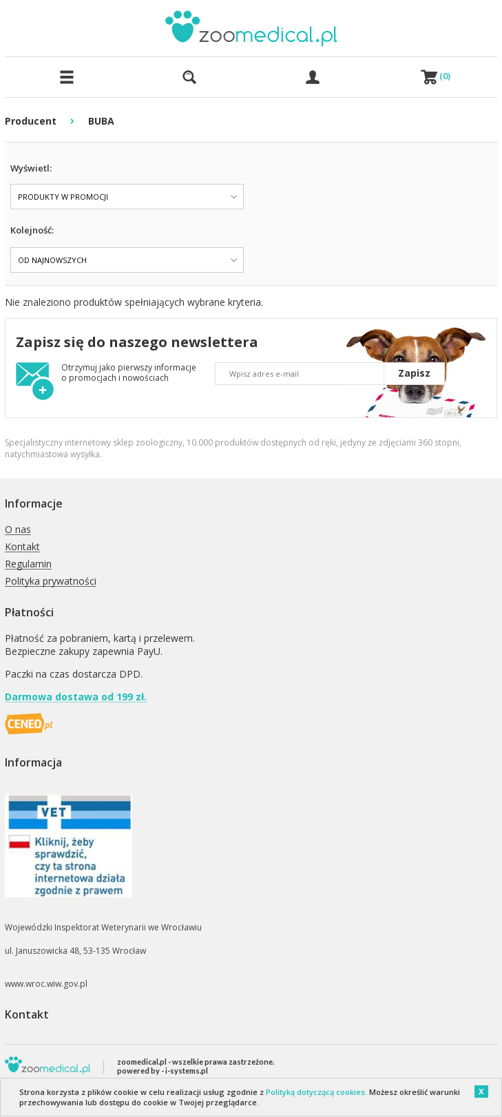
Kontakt (22, 547)
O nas (18, 530)
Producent (30, 120)
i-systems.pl (186, 1070)
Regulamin (28, 564)
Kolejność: (32, 230)
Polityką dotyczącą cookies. (316, 1092)
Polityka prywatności (50, 581)
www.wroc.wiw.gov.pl (46, 984)
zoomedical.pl (142, 1061)
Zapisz (414, 372)
